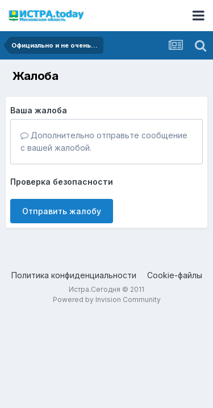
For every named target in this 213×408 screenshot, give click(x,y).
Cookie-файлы (174, 275)
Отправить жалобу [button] (61, 211)
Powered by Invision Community (107, 299)
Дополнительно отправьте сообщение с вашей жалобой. (103, 141)
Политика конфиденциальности (73, 275)
